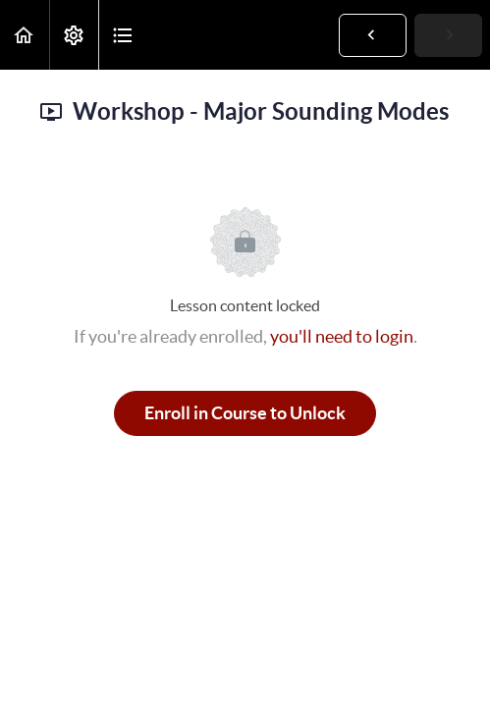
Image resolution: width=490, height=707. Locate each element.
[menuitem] (73, 35)
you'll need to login (341, 336)
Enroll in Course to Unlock (245, 413)
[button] (24, 35)
